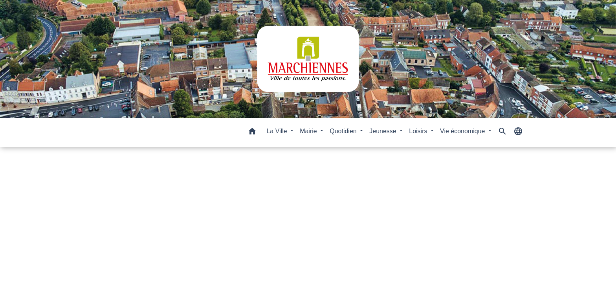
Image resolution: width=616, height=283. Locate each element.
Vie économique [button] (463, 131)
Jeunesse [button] (383, 131)
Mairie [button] (309, 131)
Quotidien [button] (344, 131)
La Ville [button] (277, 131)
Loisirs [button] (419, 131)
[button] (252, 132)
